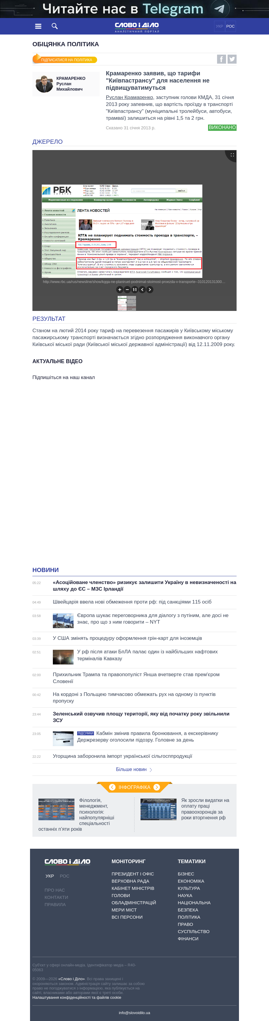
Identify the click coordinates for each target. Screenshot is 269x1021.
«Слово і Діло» (71, 979)
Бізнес (186, 873)
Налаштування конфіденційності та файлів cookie (76, 997)
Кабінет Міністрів (133, 888)
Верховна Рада (130, 881)
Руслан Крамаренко (129, 97)
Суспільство (194, 931)
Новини (45, 570)
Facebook (221, 59)
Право (185, 924)
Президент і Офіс (133, 873)
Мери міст (124, 909)
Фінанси (188, 938)
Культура (189, 888)
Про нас (55, 890)
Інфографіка (134, 787)
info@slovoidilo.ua (134, 1012)
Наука (185, 895)
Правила (55, 904)
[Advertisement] (134, 442)
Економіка (191, 881)
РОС (230, 26)
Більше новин (134, 769)
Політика (189, 917)
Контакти (56, 897)
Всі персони (127, 917)
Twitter (232, 59)
